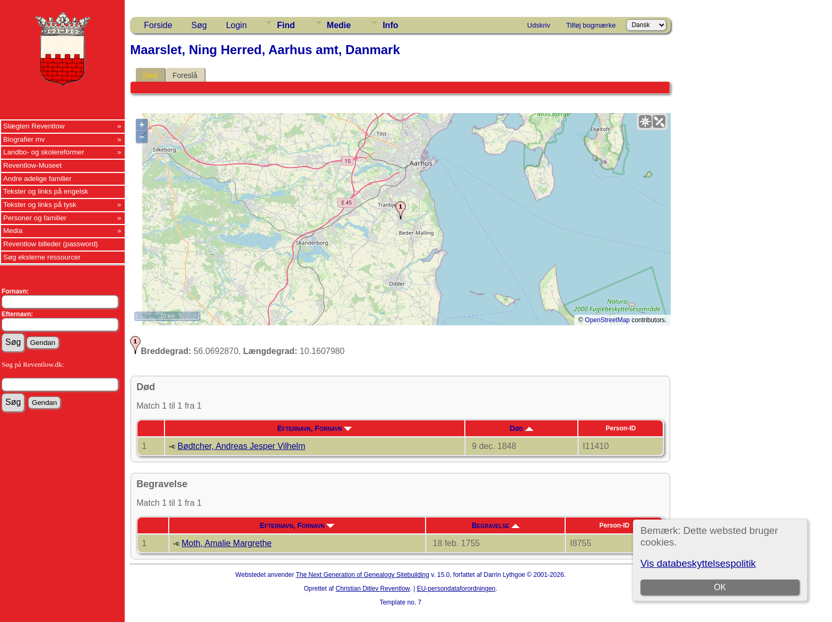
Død (521, 428)
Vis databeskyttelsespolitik (698, 563)
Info (390, 25)
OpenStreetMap (607, 320)
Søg (199, 25)
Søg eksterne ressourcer (42, 257)
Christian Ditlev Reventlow (372, 588)
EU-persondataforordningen (456, 588)
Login (236, 25)
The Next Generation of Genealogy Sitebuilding (362, 574)
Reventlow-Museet (32, 165)
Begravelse (495, 525)
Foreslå (184, 75)
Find (286, 25)
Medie (339, 25)
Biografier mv (24, 139)
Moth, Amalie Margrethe (226, 543)
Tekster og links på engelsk (45, 191)
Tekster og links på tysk (39, 205)
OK (720, 587)
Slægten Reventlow (34, 126)
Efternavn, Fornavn (315, 428)
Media (12, 231)
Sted (150, 75)
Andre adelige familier (37, 179)
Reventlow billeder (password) (50, 244)
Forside (158, 25)
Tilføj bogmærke (591, 25)
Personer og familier (34, 218)
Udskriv (538, 25)
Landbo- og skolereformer (43, 152)
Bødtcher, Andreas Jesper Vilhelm (242, 446)
